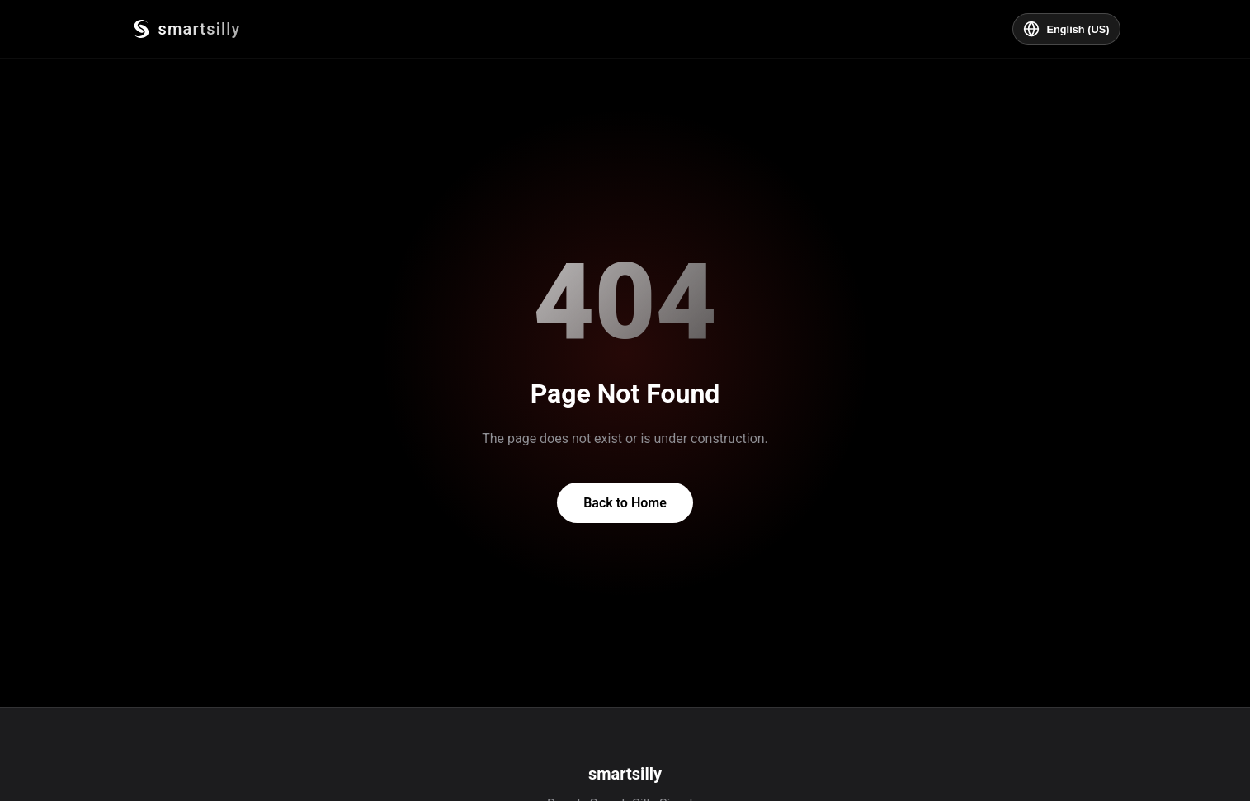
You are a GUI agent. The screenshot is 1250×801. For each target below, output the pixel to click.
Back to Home (625, 503)
